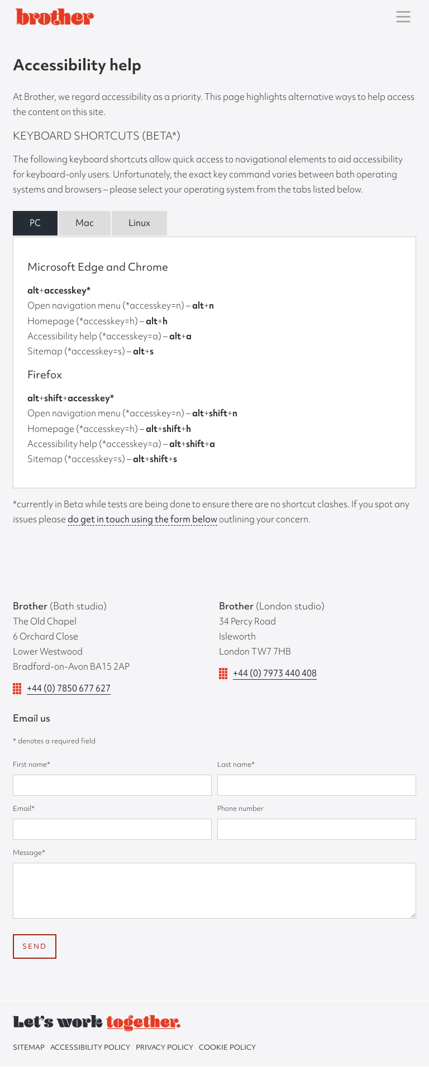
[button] (403, 17)
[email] (112, 829)
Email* (24, 808)
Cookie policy (227, 1047)
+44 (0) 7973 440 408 (275, 673)
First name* (31, 764)
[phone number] (316, 829)
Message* (29, 852)
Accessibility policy (90, 1047)
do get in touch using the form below (142, 519)
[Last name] (316, 785)
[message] (214, 891)
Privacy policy (164, 1047)
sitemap (29, 1047)
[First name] (112, 785)
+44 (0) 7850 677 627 (69, 688)
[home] (53, 16)
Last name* (236, 764)
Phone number (240, 808)
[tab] (35, 223)
